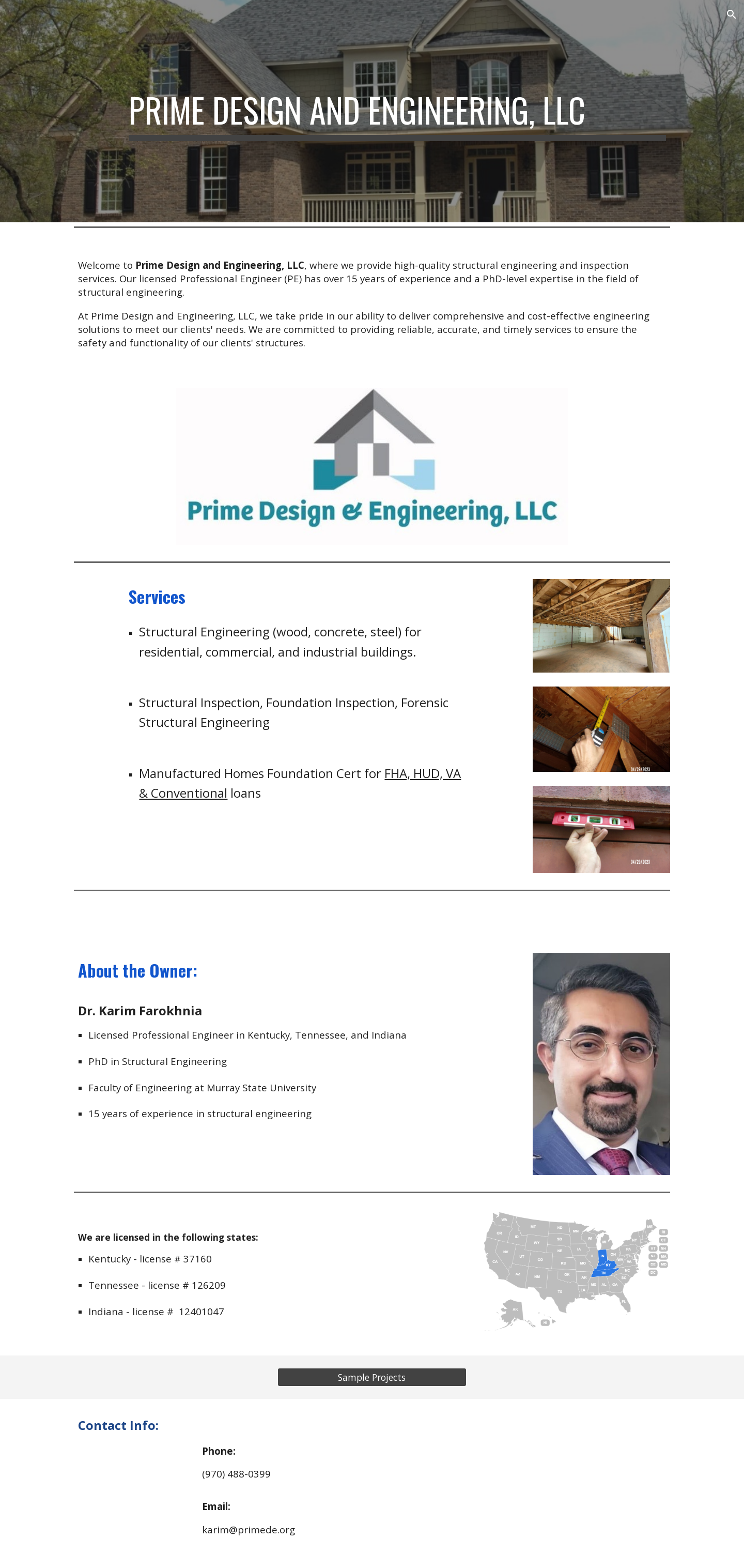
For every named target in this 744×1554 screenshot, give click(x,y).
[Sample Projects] (372, 1377)
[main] (397, 111)
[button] (731, 14)
